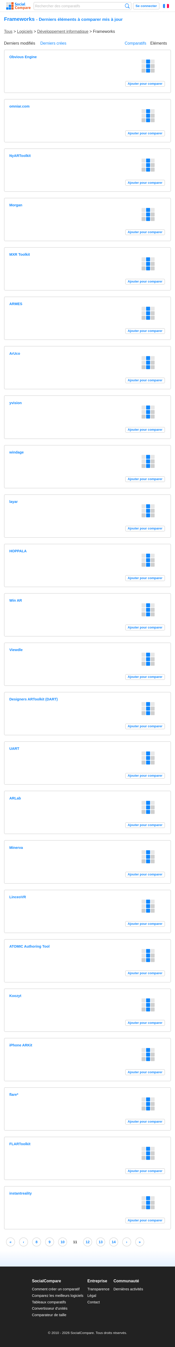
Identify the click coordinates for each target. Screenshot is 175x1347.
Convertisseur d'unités (49, 1308)
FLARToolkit (19, 1144)
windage (16, 452)
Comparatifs (135, 43)
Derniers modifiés (19, 43)
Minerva (16, 848)
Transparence (98, 1289)
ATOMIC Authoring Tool (29, 946)
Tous (8, 31)
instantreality (20, 1193)
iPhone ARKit (20, 1045)
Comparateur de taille (49, 1315)
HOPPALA (18, 551)
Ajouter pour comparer (145, 83)
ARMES (15, 304)
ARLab (15, 798)
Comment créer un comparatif (55, 1289)
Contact (93, 1302)
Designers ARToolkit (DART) (33, 699)
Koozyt (15, 996)
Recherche (127, 6)
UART (14, 749)
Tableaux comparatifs (49, 1302)
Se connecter (146, 6)
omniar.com (19, 106)
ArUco (14, 353)
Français (166, 6)
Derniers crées (53, 43)
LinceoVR (17, 897)
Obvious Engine (23, 57)
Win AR (15, 600)
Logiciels (25, 31)
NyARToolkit (20, 156)
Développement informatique (63, 31)
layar (13, 502)
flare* (13, 1095)
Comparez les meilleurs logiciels (57, 1296)
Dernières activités (128, 1289)
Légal (91, 1296)
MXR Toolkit (19, 254)
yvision (15, 403)
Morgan (15, 205)
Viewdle (16, 650)
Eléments (158, 43)
